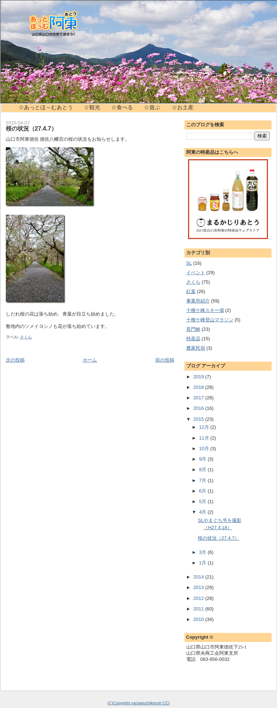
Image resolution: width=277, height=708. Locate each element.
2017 (199, 397)
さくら (26, 337)
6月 (203, 491)
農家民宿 (195, 348)
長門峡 (193, 329)
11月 (204, 438)
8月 (203, 469)
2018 (199, 387)
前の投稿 (164, 360)
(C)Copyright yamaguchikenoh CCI (138, 703)
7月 (203, 480)
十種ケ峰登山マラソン (209, 319)
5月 (203, 501)
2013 (199, 587)
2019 (199, 376)
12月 (204, 427)
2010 (199, 619)
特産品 (193, 338)
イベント (195, 272)
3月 (203, 552)
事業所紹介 (198, 301)
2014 (199, 577)
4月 (203, 512)
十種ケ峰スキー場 (205, 310)
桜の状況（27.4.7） (31, 128)
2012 (199, 598)
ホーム (90, 360)
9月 (203, 459)
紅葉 (191, 291)
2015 (199, 419)
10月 (204, 448)
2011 (199, 609)
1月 (203, 562)
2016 (199, 408)
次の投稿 (15, 360)
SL (189, 263)
